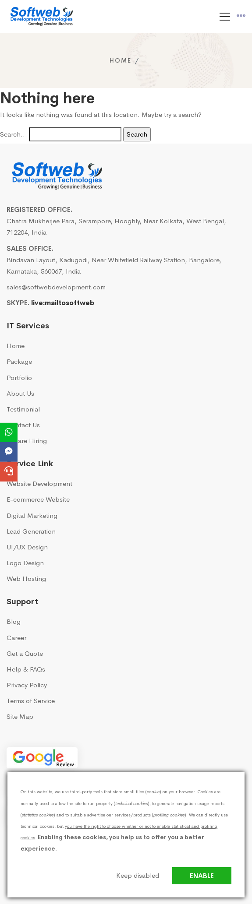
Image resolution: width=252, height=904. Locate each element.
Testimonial (23, 409)
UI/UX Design (27, 547)
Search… (13, 134)
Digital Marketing (32, 515)
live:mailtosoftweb (62, 303)
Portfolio (19, 377)
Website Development (39, 483)
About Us (20, 393)
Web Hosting (26, 578)
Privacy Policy (27, 685)
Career (16, 637)
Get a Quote (25, 653)
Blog (14, 621)
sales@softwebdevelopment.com (56, 287)
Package (19, 361)
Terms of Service (31, 700)
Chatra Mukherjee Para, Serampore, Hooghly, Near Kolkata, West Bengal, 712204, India (116, 226)
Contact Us (23, 425)
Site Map (20, 716)
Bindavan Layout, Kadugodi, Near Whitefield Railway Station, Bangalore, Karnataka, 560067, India (114, 265)
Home (120, 60)
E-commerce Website (38, 499)
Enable (202, 876)
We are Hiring (27, 440)
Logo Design (25, 563)
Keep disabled (137, 875)
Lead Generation (31, 531)
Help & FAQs (26, 669)
